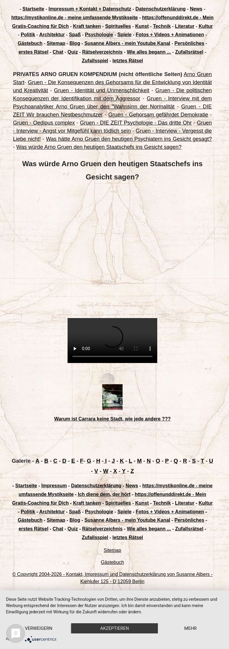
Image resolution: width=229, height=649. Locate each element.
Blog (75, 43)
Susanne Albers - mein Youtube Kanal (127, 43)
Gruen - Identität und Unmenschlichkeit (101, 90)
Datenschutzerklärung (160, 8)
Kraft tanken (87, 26)
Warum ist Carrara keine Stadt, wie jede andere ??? (112, 418)
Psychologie (99, 34)
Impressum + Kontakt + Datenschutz (89, 8)
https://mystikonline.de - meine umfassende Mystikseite (74, 17)
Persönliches (189, 43)
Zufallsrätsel (189, 52)
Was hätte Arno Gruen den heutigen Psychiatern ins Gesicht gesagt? (129, 139)
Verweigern (38, 628)
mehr (190, 628)
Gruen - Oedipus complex (44, 123)
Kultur (206, 26)
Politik (28, 34)
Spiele (124, 34)
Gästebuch (30, 43)
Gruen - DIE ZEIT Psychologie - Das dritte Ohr (136, 123)
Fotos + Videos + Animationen (170, 34)
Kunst (142, 26)
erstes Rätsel (33, 52)
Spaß (75, 34)
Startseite (33, 8)
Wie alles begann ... (149, 52)
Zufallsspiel (95, 60)
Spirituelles (118, 26)
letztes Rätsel (127, 60)
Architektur (52, 34)
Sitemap (56, 43)
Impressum (54, 485)
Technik (162, 26)
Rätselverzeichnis (102, 52)
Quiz (73, 52)
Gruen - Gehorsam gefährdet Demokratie (158, 115)
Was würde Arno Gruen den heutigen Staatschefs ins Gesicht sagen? (99, 147)
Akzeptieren (114, 628)
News (196, 8)
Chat (58, 52)
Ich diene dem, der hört (104, 494)
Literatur (184, 26)
